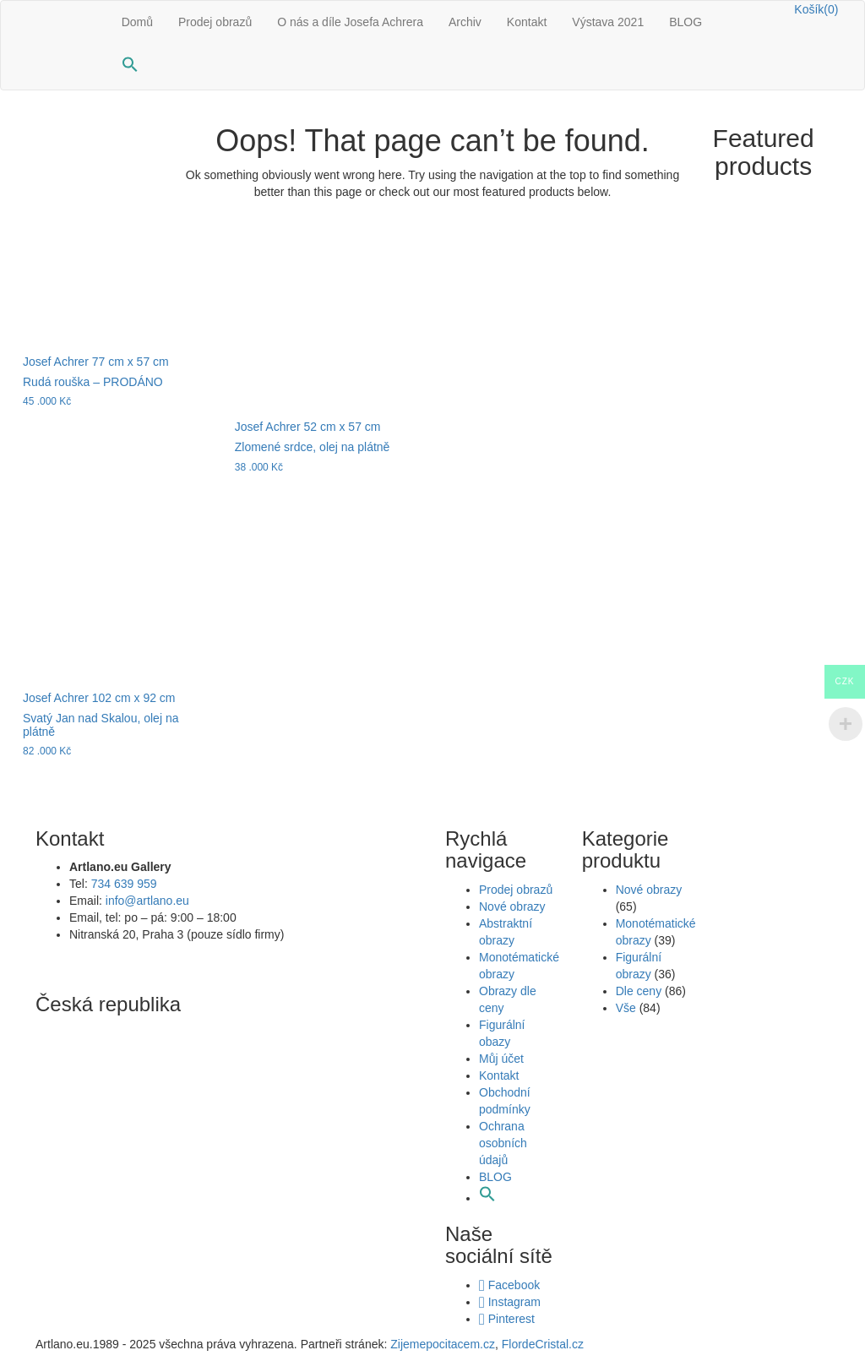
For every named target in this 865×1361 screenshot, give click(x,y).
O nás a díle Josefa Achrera (350, 22)
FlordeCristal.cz (544, 1344)
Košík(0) (816, 9)
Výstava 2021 (608, 22)
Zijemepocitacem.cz (441, 1344)
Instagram (510, 1302)
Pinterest (507, 1319)
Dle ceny (638, 991)
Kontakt (527, 22)
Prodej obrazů (215, 22)
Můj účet (501, 1058)
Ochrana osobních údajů (503, 1143)
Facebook (509, 1285)
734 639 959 (124, 883)
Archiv (465, 22)
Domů (137, 22)
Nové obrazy (512, 906)
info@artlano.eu (147, 900)
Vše (626, 1008)
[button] (130, 66)
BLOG (685, 22)
